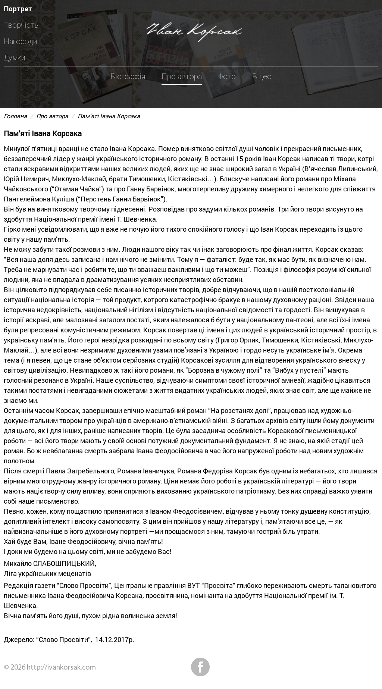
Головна (15, 116)
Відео (262, 76)
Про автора (182, 76)
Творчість (21, 25)
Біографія (127, 76)
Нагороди (20, 41)
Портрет (18, 8)
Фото (227, 76)
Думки (14, 57)
